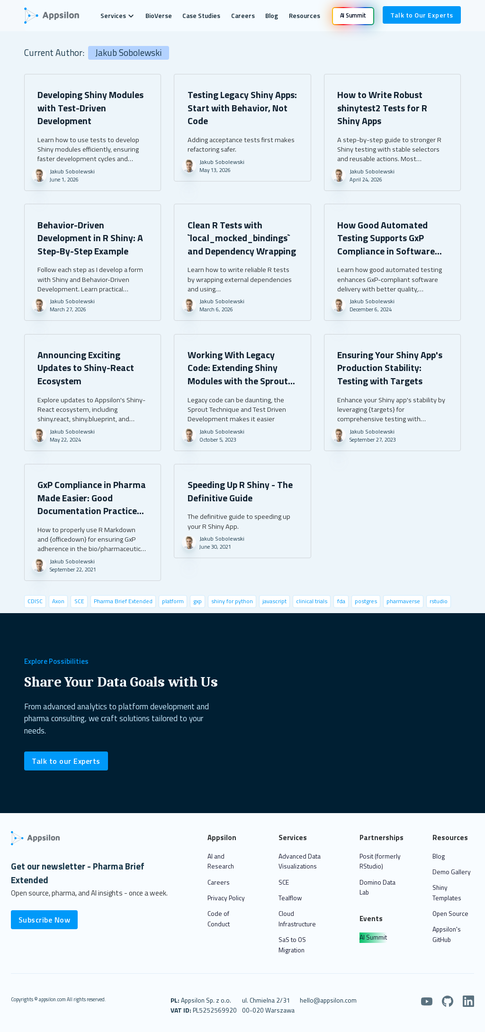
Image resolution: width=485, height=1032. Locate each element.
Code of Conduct (218, 919)
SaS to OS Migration (292, 945)
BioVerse (158, 15)
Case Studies (201, 15)
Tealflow (290, 898)
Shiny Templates (446, 893)
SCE (283, 882)
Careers (243, 15)
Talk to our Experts (66, 761)
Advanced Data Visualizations (299, 861)
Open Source (450, 913)
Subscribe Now (44, 919)
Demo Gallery (451, 872)
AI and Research (220, 861)
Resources (304, 15)
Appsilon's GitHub (446, 934)
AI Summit (373, 937)
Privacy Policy (226, 898)
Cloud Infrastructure (297, 919)
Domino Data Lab (377, 887)
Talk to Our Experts (421, 15)
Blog (271, 15)
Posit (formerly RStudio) (380, 861)
